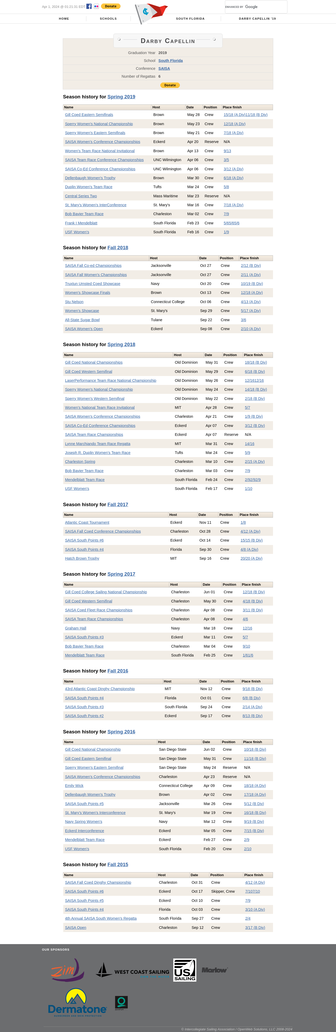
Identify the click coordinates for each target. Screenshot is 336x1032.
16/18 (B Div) (255, 813)
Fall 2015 (117, 864)
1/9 (226, 232)
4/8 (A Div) (249, 549)
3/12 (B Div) (255, 426)
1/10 (248, 488)
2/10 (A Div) (251, 329)
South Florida (190, 18)
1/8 (243, 522)
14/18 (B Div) (256, 389)
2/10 (247, 849)
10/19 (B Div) (252, 284)
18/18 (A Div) (255, 786)
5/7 (247, 407)
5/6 (226, 223)
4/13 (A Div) (251, 302)
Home (64, 18)
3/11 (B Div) (253, 610)
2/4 (247, 918)
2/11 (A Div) (251, 275)
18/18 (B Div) (256, 362)
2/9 (247, 480)
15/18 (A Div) (234, 115)
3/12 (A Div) (233, 169)
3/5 (226, 160)
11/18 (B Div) (256, 115)
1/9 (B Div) (254, 416)
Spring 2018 (121, 344)
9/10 (246, 646)
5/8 (226, 187)
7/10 (249, 891)
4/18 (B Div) (253, 601)
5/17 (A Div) (251, 311)
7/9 (226, 214)
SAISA (164, 68)
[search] (250, 7)
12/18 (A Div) (234, 124)
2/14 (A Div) (252, 707)
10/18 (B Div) (255, 749)
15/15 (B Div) (252, 540)
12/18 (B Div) (254, 592)
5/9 (247, 453)
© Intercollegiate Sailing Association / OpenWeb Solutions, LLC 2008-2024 (236, 1029)
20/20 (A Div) (251, 558)
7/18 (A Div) (233, 133)
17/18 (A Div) (255, 794)
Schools (108, 18)
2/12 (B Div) (251, 265)
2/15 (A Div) (255, 461)
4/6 (245, 619)
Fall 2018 (117, 247)
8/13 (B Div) (252, 716)
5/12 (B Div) (254, 804)
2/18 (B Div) (255, 398)
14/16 (249, 444)
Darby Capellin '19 (257, 18)
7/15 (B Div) (254, 831)
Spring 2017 (121, 574)
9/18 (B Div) (252, 689)
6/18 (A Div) (233, 178)
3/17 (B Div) (255, 927)
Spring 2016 (121, 731)
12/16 (249, 380)
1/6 (245, 655)
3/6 (243, 320)
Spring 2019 (121, 96)
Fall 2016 (117, 671)
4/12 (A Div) (250, 531)
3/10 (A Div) (255, 909)
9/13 (227, 151)
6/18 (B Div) (255, 371)
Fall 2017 (117, 504)
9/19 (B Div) (254, 821)
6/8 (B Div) (251, 698)
